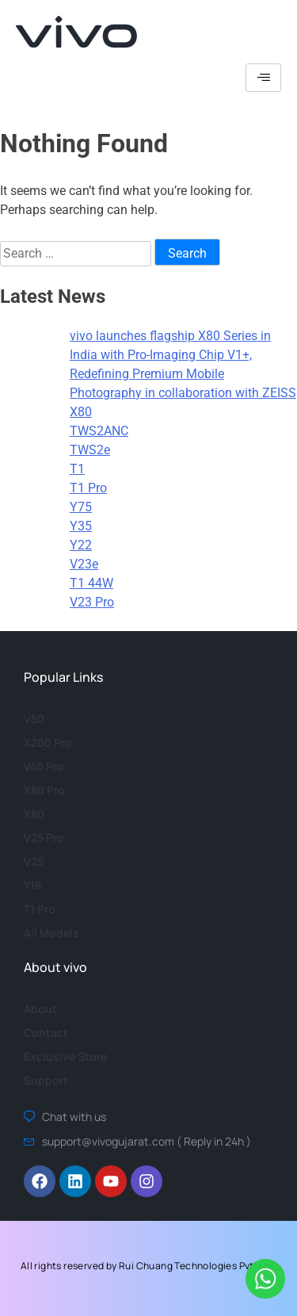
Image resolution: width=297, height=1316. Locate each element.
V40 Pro (44, 766)
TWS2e (90, 449)
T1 (77, 468)
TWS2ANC (99, 430)
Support (46, 1080)
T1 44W (91, 583)
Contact (46, 1032)
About (40, 1008)
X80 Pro (44, 790)
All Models (51, 932)
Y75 (81, 507)
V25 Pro (44, 837)
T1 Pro (88, 487)
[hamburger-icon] (263, 77)
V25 (34, 861)
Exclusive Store (65, 1056)
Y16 (33, 885)
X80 (81, 411)
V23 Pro (92, 602)
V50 (34, 718)
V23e (84, 564)
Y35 (81, 526)
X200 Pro (48, 742)
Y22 (81, 545)
